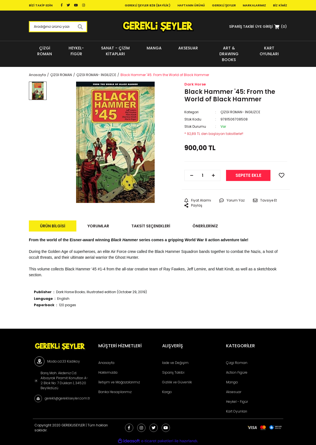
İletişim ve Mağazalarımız (119, 382)
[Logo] (158, 27)
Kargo (167, 391)
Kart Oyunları (236, 411)
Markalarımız (254, 5)
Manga (232, 382)
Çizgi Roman (236, 362)
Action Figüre (236, 372)
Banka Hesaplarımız (115, 391)
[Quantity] (202, 175)
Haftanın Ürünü (191, 5)
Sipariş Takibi (173, 372)
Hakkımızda (107, 372)
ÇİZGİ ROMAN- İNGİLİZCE (240, 112)
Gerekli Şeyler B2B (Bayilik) (147, 5)
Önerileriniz (205, 226)
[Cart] (280, 26)
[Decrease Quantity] (191, 175)
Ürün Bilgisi (52, 226)
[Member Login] (264, 26)
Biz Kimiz (280, 5)
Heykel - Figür (237, 401)
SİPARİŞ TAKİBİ (241, 26)
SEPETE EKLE (248, 175)
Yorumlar (98, 226)
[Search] (58, 26)
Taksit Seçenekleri (150, 226)
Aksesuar (233, 391)
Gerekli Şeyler (224, 5)
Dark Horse (195, 84)
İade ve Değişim (175, 362)
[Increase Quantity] (213, 175)
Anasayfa (106, 362)
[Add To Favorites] (281, 175)
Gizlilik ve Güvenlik (177, 382)
